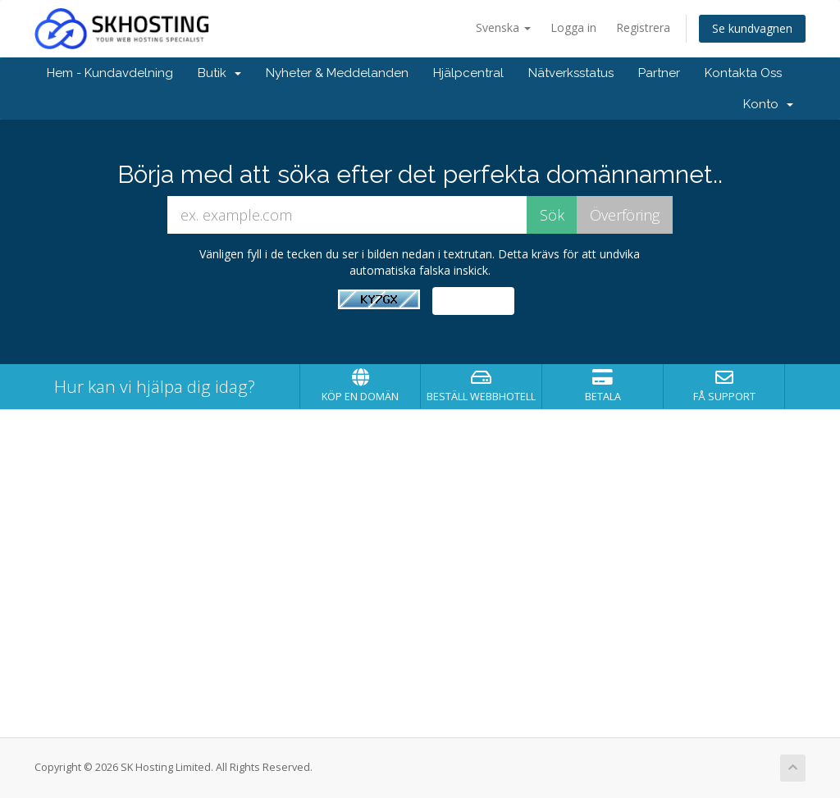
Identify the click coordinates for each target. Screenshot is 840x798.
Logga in (573, 27)
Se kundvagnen (752, 28)
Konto (768, 104)
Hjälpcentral (468, 73)
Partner (659, 73)
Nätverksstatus (571, 73)
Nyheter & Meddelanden (337, 73)
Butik (219, 73)
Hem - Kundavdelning (110, 73)
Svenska (503, 27)
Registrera (643, 27)
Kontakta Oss (743, 73)
